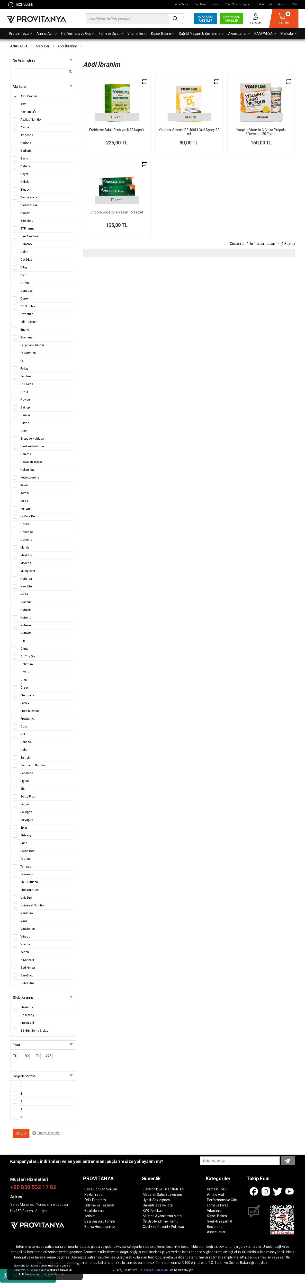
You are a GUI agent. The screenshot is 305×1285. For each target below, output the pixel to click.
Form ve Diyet (111, 33)
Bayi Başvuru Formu (207, 4)
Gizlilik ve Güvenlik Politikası (164, 1227)
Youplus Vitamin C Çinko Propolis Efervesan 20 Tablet (261, 132)
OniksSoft (131, 1270)
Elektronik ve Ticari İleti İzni (163, 1189)
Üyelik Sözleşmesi (156, 1200)
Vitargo (25, 936)
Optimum (26, 664)
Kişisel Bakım (162, 33)
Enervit (25, 329)
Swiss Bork (27, 851)
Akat (23, 104)
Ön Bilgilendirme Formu (161, 1221)
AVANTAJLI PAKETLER (205, 18)
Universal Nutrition (32, 905)
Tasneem (26, 874)
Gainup (25, 407)
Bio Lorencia (28, 197)
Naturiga (26, 578)
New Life (26, 586)
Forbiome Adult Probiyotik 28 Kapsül (116, 130)
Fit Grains (26, 384)
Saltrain (25, 757)
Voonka (25, 944)
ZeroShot (26, 975)
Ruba (23, 750)
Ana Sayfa (181, 4)
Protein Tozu (20, 33)
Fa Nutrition (28, 353)
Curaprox (26, 244)
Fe (22, 361)
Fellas (24, 368)
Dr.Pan (24, 283)
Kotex (24, 501)
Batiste (25, 166)
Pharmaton (27, 695)
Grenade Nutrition (32, 438)
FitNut (24, 392)
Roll (23, 734)
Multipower (27, 571)
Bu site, (117, 1270)
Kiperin (24, 485)
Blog (295, 4)
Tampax (25, 866)
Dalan (24, 252)
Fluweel (25, 399)
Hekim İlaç (27, 469)
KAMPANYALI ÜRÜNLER (231, 18)
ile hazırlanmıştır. (181, 1270)
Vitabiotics (27, 929)
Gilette (24, 423)
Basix (24, 158)
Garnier (25, 415)
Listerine (26, 539)
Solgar (24, 804)
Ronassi (26, 742)
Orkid (23, 680)
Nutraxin (26, 609)
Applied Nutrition (31, 119)
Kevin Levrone (29, 477)
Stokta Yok (27, 1023)
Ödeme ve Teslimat (99, 1205)
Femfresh (26, 376)
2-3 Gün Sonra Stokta (34, 1030)
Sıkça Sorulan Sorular (100, 1189)
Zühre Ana (27, 983)
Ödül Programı (95, 1200)
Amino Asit (46, 33)
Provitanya (27, 718)
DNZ (23, 275)
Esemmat (27, 337)
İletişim (282, 4)
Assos (24, 127)
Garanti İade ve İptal (158, 1205)
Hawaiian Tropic (31, 462)
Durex (24, 298)
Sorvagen (26, 820)
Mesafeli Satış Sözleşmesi (163, 1194)
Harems (25, 454)
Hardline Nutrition (32, 446)
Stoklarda (26, 1007)
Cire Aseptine (29, 236)
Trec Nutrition (29, 890)
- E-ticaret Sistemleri (154, 1270)
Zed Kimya (27, 967)
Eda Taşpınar (28, 322)
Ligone (24, 524)
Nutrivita (26, 633)
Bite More (26, 220)
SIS (22, 788)
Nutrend (25, 617)
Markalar (288, 33)
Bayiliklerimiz (94, 1211)
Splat (23, 827)
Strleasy (25, 835)
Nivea (24, 594)
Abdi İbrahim (67, 46)
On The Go (27, 656)
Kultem (25, 508)
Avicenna (26, 135)
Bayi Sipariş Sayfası (238, 4)
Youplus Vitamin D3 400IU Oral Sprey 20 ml (189, 132)
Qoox (23, 726)
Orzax (24, 687)
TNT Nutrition (29, 882)
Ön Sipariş (27, 1015)
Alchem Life (28, 112)
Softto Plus (27, 796)
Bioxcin (25, 213)
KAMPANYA (265, 33)
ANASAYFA (19, 46)
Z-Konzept (27, 960)
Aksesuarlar (239, 33)
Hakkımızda (264, 4)
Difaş (23, 267)
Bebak (24, 182)
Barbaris (26, 150)
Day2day (26, 259)
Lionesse (26, 532)
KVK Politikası (153, 1211)
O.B (22, 641)
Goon (23, 431)
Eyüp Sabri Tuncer (32, 345)
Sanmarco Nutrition (33, 765)
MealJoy (26, 555)
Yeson (24, 952)
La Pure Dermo (30, 516)
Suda (23, 843)
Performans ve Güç (77, 33)
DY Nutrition (28, 306)
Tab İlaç (25, 858)
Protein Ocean (30, 711)
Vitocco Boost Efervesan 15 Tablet (116, 212)
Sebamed (26, 773)
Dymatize (26, 314)
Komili (24, 493)
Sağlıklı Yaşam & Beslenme (201, 33)
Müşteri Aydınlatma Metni (162, 1216)
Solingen (26, 812)
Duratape (26, 290)
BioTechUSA (28, 205)
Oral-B (24, 672)
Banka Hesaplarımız (99, 1227)
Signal (24, 781)
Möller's (25, 563)
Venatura (26, 913)
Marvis (24, 547)
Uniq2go (26, 897)
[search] (134, 18)
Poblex (24, 703)
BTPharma (27, 228)
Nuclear (25, 602)
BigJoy (25, 189)
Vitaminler (136, 33)
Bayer (24, 174)
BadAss (25, 143)
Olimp (24, 648)
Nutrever (26, 625)
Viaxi (23, 921)
